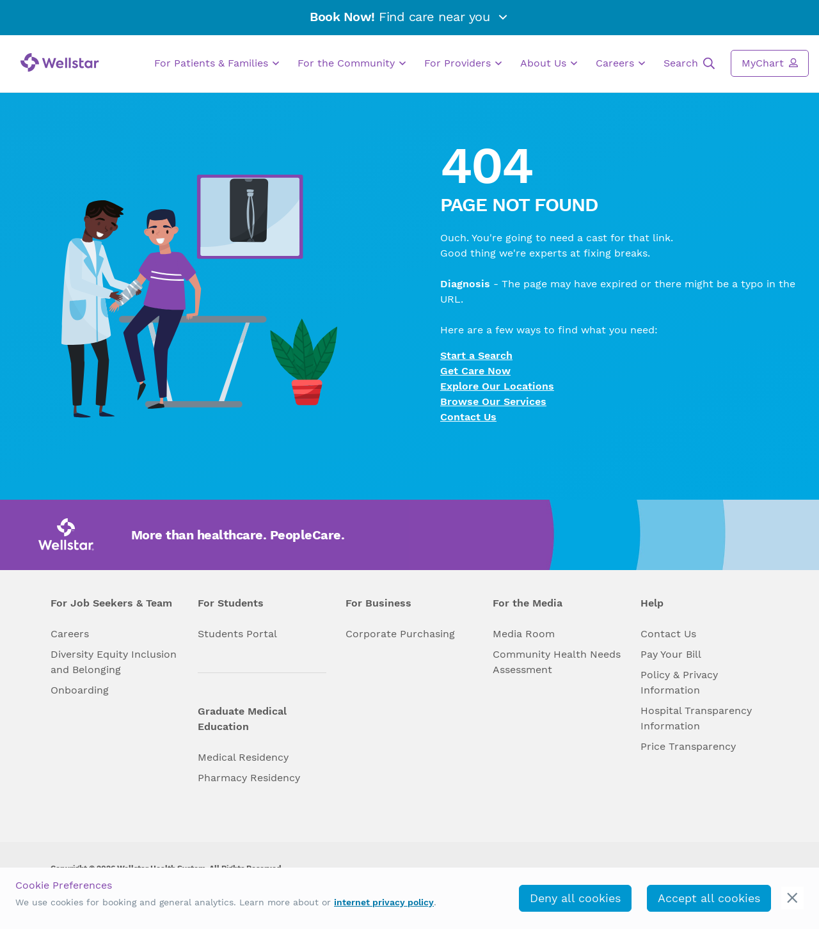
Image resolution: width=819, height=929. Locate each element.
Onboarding (80, 690)
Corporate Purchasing (400, 634)
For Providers (463, 63)
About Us (548, 63)
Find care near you (409, 16)
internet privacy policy (384, 902)
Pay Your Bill (670, 654)
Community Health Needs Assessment (557, 662)
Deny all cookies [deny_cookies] (575, 898)
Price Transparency (688, 746)
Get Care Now (475, 371)
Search (689, 63)
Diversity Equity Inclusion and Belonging (114, 662)
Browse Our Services (493, 401)
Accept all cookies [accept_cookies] (709, 898)
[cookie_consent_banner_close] (792, 898)
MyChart (770, 62)
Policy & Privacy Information (679, 682)
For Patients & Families (216, 63)
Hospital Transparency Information (696, 718)
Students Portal (237, 634)
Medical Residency (243, 757)
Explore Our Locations (497, 386)
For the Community (352, 63)
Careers (620, 63)
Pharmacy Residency (249, 778)
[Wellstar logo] (59, 62)
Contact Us (468, 417)
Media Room (524, 634)
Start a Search (476, 355)
